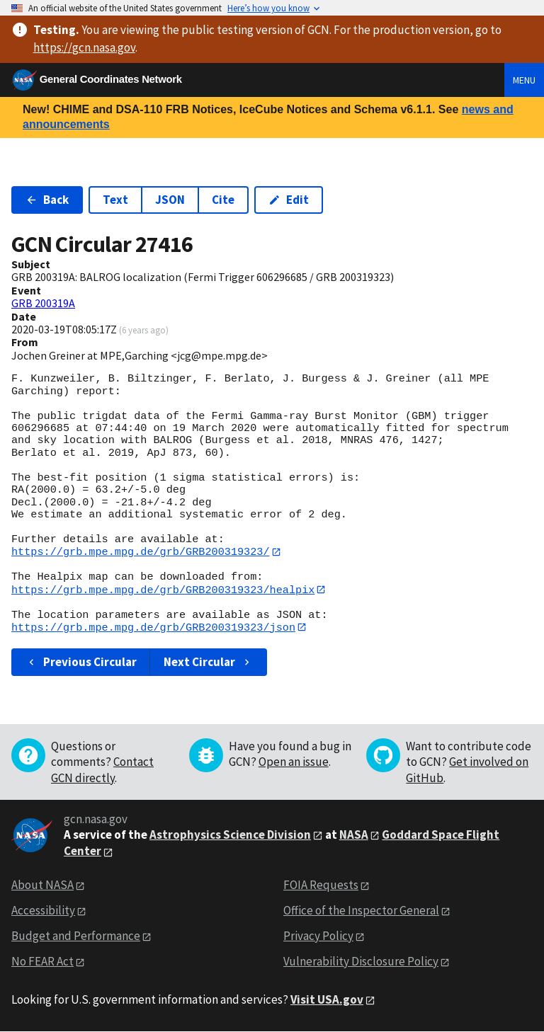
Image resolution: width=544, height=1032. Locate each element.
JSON (170, 199)
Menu (524, 80)
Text (115, 199)
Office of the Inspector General (361, 911)
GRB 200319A (43, 303)
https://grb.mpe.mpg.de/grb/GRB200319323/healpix (162, 590)
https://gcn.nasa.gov (84, 47)
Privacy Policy (318, 936)
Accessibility (43, 911)
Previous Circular (81, 663)
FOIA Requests (320, 886)
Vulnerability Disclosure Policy (360, 962)
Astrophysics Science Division (230, 835)
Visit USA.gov (326, 1000)
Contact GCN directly (102, 770)
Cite (223, 199)
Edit (288, 199)
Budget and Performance (75, 936)
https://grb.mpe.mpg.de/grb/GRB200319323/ (140, 552)
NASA (353, 835)
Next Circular (208, 663)
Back (47, 199)
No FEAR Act (42, 962)
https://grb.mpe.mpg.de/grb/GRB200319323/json (153, 628)
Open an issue (294, 763)
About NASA (42, 886)
